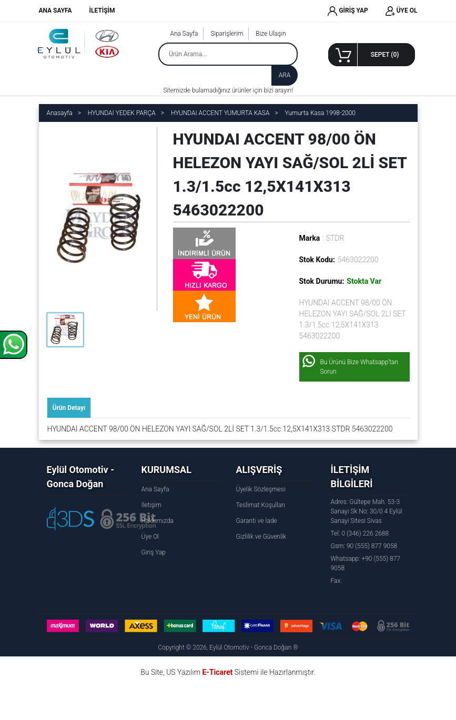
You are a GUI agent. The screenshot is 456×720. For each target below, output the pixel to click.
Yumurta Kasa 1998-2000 (320, 113)
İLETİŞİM (102, 10)
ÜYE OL (402, 11)
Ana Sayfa (184, 33)
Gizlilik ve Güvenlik (261, 536)
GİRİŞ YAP (348, 11)
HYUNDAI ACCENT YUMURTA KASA (220, 113)
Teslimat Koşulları (260, 505)
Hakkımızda (157, 520)
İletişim (151, 505)
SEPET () (385, 54)
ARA (285, 75)
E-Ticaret (217, 672)
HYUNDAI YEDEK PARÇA (122, 113)
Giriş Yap (153, 552)
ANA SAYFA (55, 10)
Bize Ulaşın (271, 33)
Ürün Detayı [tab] (69, 408)
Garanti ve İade (256, 520)
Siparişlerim (226, 33)
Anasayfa (60, 113)
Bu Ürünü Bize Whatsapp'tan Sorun (359, 366)
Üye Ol (150, 536)
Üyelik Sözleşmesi (261, 489)
